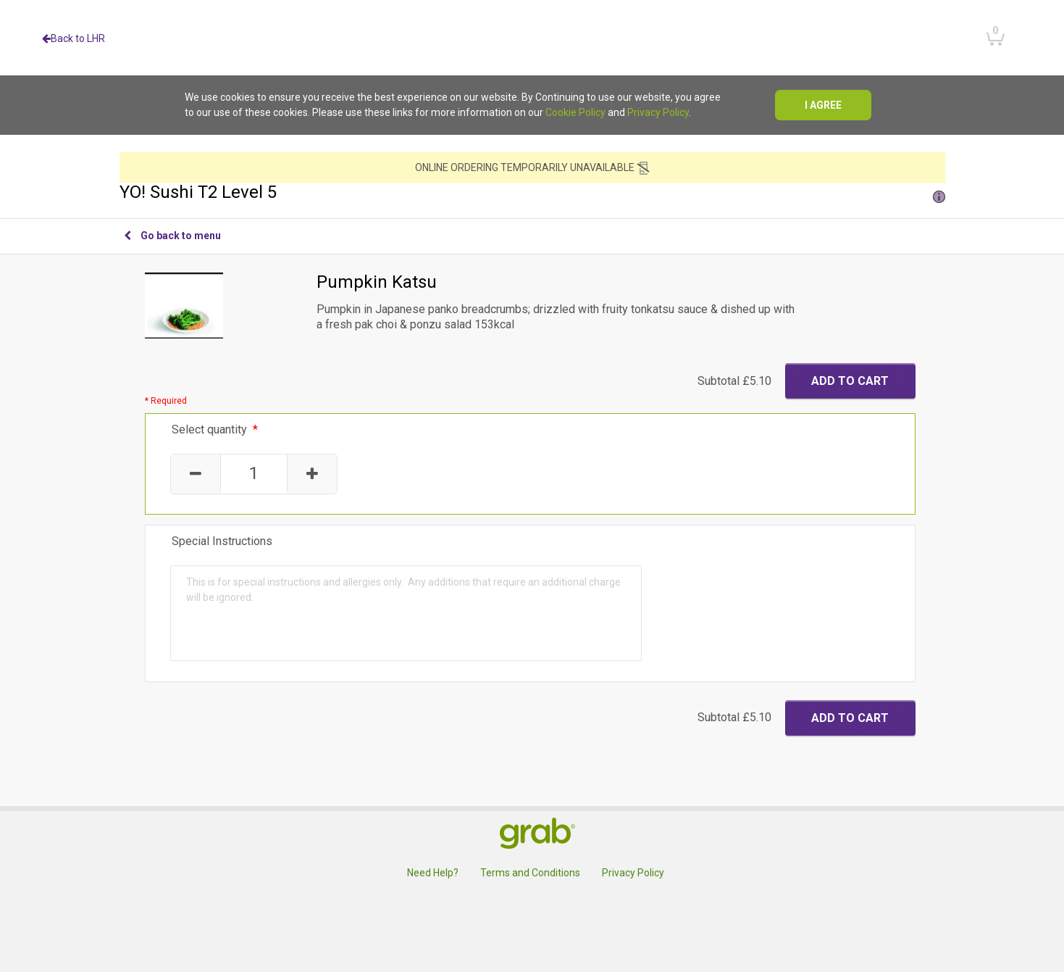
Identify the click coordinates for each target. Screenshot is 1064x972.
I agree (823, 105)
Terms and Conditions (530, 872)
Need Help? (432, 872)
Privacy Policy (658, 112)
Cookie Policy (575, 112)
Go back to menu (172, 235)
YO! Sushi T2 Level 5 (532, 192)
